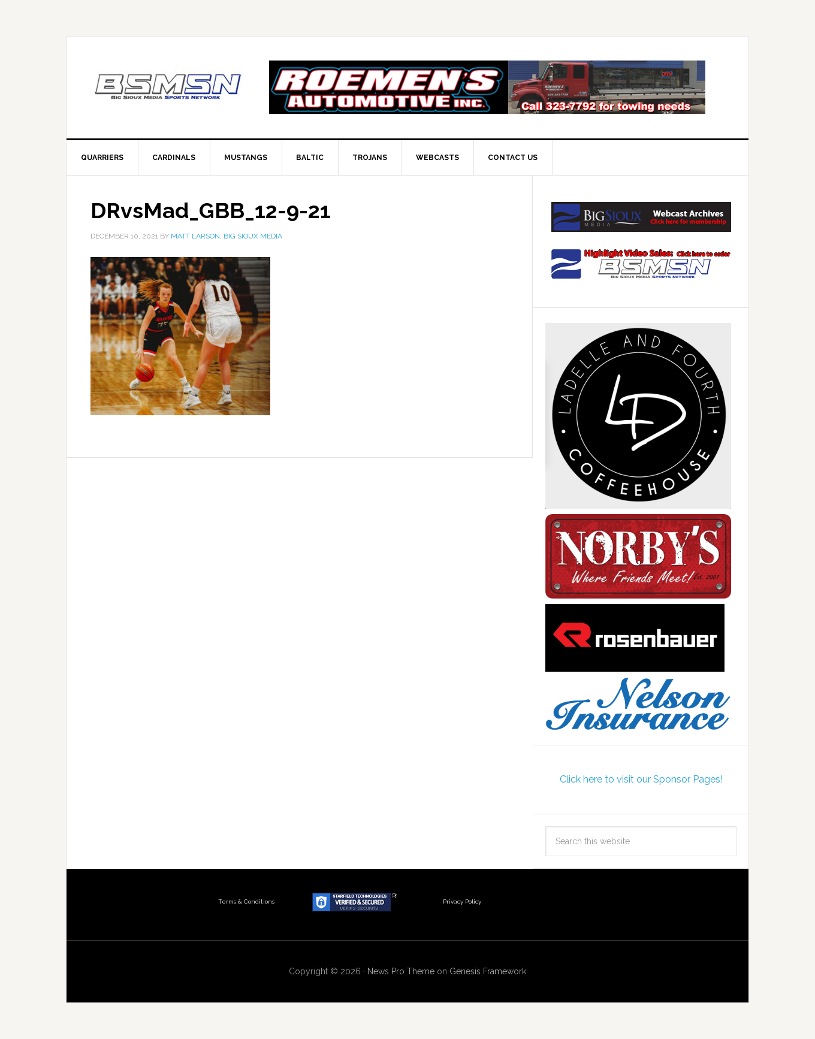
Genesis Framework (487, 971)
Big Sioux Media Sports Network (168, 87)
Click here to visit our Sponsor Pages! (641, 779)
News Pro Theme (400, 971)
